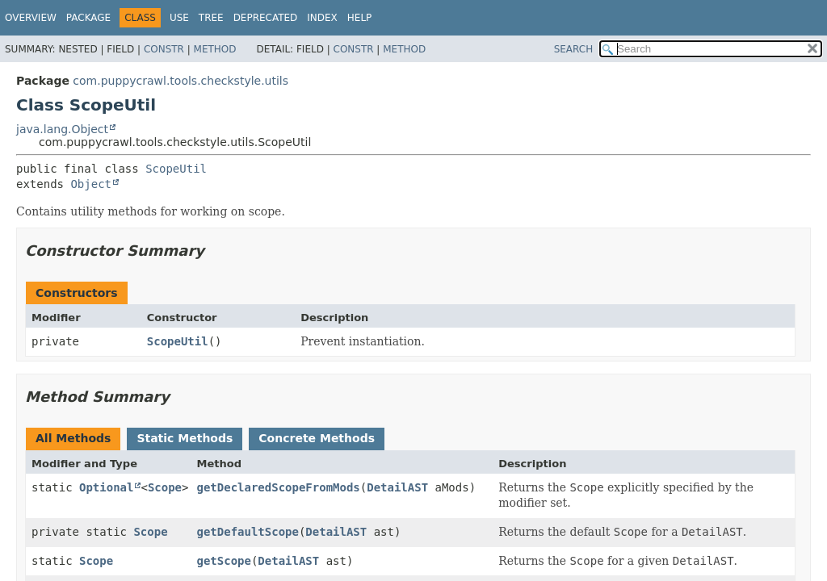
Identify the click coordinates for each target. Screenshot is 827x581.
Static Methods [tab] (184, 438)
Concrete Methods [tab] (316, 438)
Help (359, 17)
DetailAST (397, 487)
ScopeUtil (176, 168)
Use (179, 17)
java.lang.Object (62, 129)
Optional (106, 487)
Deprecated (265, 17)
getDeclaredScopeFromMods (277, 487)
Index (322, 17)
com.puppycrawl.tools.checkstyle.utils (180, 80)
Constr (164, 49)
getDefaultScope (247, 531)
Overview (31, 17)
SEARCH (574, 49)
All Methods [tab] (73, 438)
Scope (165, 487)
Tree (211, 17)
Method (215, 49)
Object (90, 184)
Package (88, 17)
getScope (223, 560)
